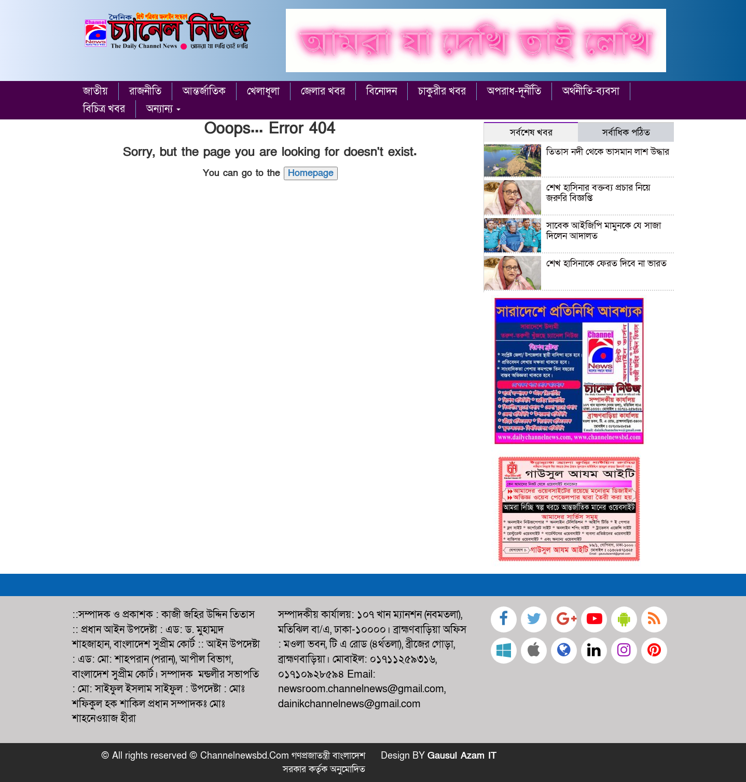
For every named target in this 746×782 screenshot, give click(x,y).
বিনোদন (381, 91)
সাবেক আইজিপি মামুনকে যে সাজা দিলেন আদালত (603, 231)
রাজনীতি (145, 91)
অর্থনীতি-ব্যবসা (590, 91)
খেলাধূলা (263, 91)
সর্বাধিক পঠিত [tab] (626, 132)
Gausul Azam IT (461, 756)
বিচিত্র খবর (104, 109)
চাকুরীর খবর (442, 91)
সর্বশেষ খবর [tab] (531, 132)
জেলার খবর (323, 91)
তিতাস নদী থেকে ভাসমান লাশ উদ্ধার (607, 152)
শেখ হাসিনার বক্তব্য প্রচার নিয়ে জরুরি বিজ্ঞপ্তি (598, 193)
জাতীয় (95, 91)
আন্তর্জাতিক (204, 91)
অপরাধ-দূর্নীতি (514, 91)
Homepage (311, 173)
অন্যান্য (163, 109)
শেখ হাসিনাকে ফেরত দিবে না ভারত (606, 263)
